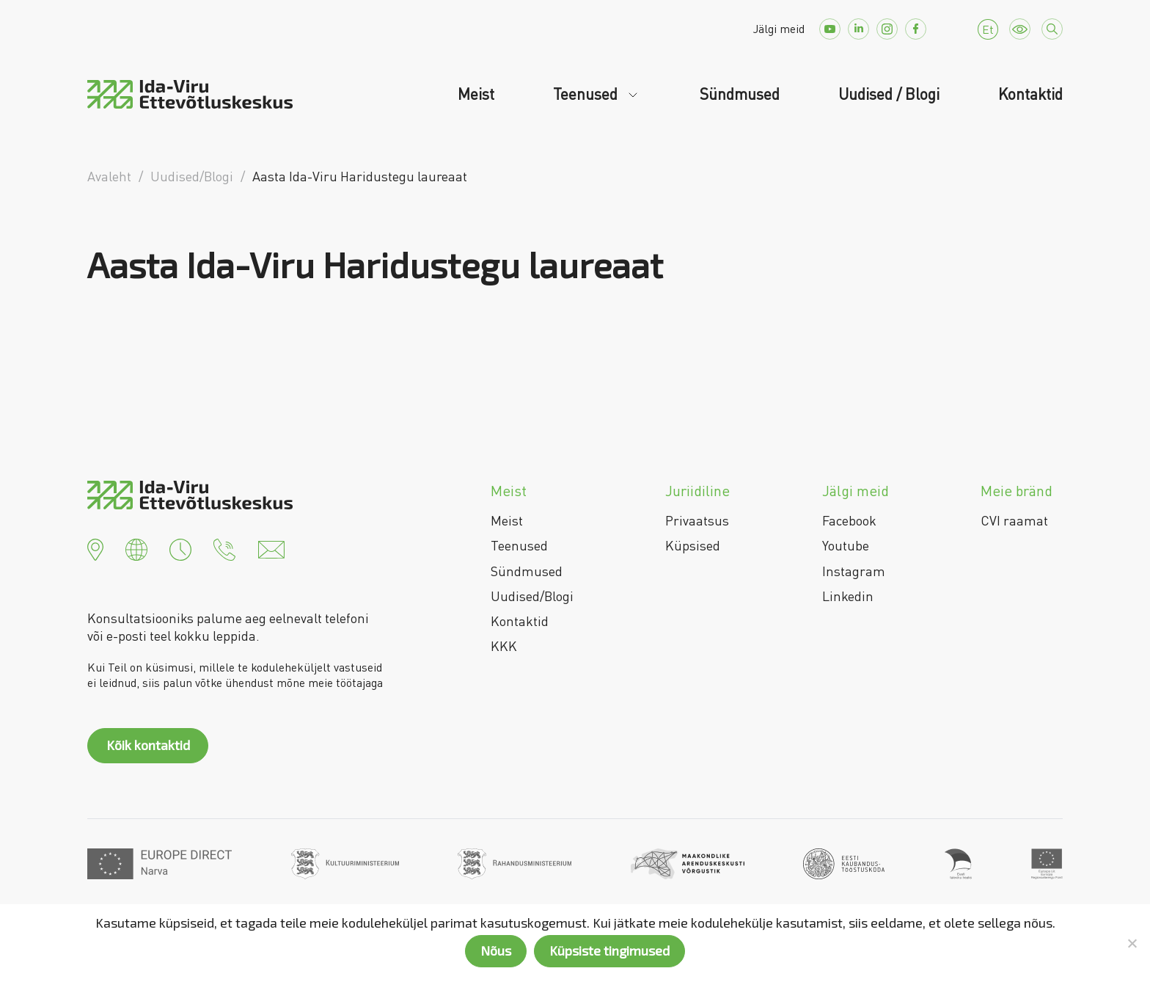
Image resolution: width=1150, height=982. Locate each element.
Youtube (845, 545)
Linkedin (848, 596)
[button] (95, 547)
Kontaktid (1030, 93)
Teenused (587, 93)
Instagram (853, 571)
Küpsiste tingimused (609, 950)
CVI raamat (1014, 520)
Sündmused (740, 93)
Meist (476, 93)
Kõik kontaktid (148, 745)
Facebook (849, 520)
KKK (504, 646)
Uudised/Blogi (532, 596)
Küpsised (692, 545)
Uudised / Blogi (889, 93)
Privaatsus (697, 520)
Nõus (495, 950)
